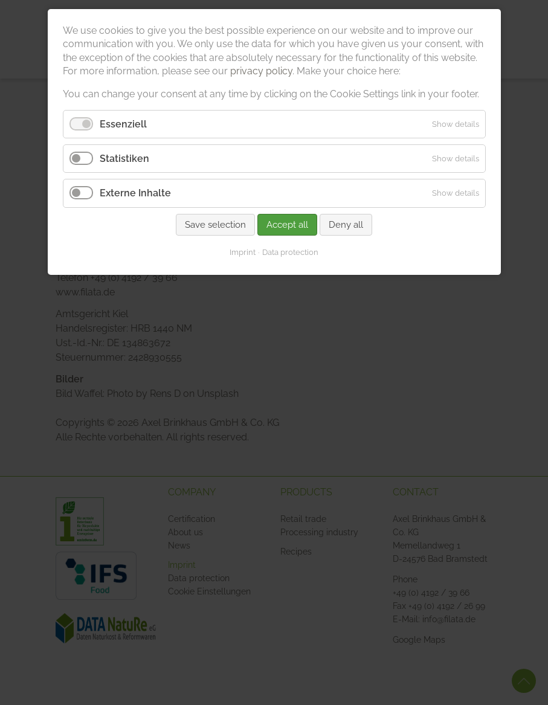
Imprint (243, 252)
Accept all (287, 224)
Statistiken (124, 158)
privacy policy (261, 71)
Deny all (346, 224)
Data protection (290, 252)
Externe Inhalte (135, 193)
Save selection (215, 224)
